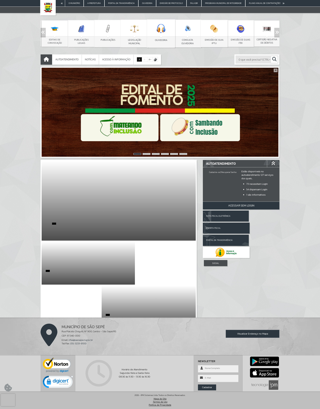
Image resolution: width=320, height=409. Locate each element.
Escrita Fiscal (251, 215)
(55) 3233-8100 (78, 343)
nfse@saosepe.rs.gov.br (81, 340)
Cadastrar (207, 387)
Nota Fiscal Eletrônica (218, 215)
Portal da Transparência (219, 228)
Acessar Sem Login (241, 205)
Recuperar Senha (228, 172)
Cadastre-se (214, 172)
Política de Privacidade (160, 405)
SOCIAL (215, 238)
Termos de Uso (160, 401)
